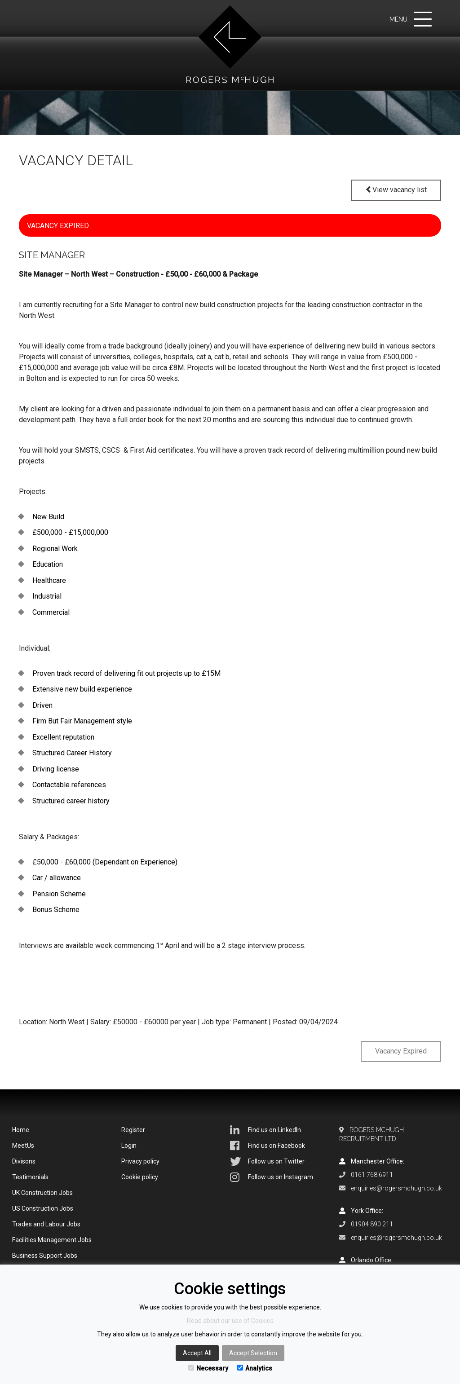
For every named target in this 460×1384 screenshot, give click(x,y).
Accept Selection (253, 1353)
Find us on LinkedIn (265, 1129)
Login (129, 1145)
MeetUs (23, 1145)
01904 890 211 (372, 1224)
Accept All (197, 1353)
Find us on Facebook (267, 1145)
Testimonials (30, 1177)
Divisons (23, 1161)
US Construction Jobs (42, 1208)
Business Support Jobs (44, 1255)
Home (20, 1129)
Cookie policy (139, 1177)
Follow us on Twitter (267, 1161)
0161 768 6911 (372, 1174)
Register (133, 1129)
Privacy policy (140, 1161)
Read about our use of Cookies (230, 1320)
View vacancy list (396, 189)
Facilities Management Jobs (52, 1239)
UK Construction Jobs (42, 1192)
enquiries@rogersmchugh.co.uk (396, 1188)
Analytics (254, 1368)
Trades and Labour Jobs (46, 1224)
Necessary (208, 1368)
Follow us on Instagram (271, 1176)
